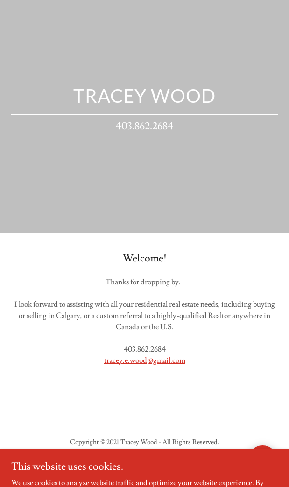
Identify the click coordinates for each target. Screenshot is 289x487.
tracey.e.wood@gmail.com (144, 360)
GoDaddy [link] (138, 463)
